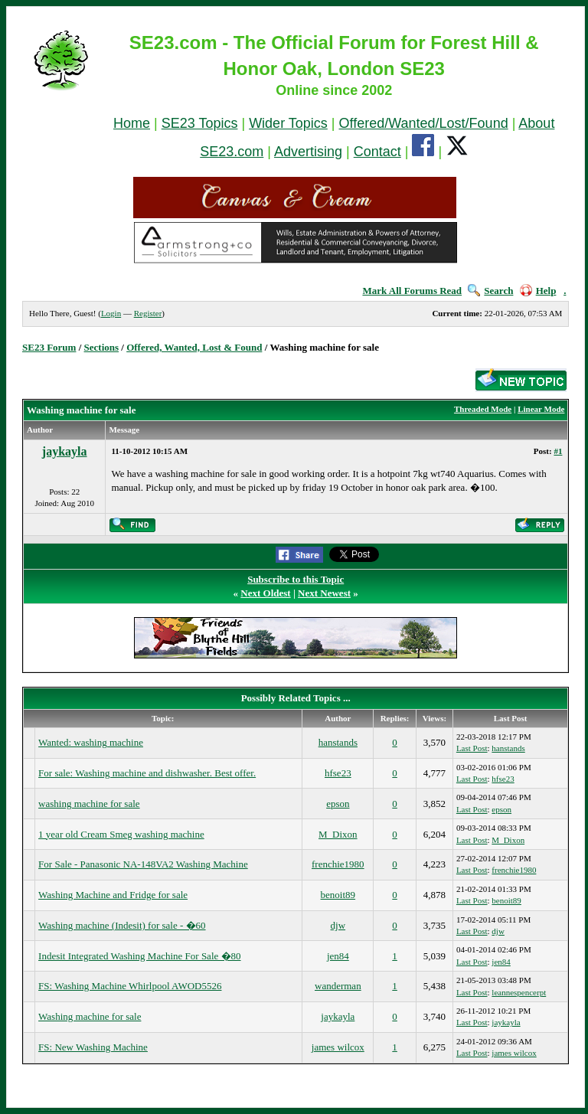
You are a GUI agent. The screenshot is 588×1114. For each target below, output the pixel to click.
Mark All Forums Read (412, 290)
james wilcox (338, 1047)
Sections (101, 347)
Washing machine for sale (89, 1016)
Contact (377, 151)
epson (337, 803)
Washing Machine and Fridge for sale (113, 894)
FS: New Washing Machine (93, 1047)
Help (538, 290)
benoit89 (338, 894)
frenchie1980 (338, 864)
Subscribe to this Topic (295, 579)
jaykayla (64, 451)
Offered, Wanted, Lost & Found (194, 347)
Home (131, 123)
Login (111, 313)
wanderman (338, 985)
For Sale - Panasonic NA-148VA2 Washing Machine (143, 864)
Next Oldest (265, 593)
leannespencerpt (519, 992)
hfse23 (338, 773)
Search (490, 290)
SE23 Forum (49, 347)
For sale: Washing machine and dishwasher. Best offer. (147, 773)
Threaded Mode (482, 408)
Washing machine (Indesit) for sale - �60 (121, 925)
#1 (558, 451)
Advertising (308, 151)
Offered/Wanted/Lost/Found (423, 123)
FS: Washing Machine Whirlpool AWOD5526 (129, 985)
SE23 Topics (200, 123)
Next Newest (324, 593)
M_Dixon (338, 834)
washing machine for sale (88, 803)
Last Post (472, 748)
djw (338, 925)
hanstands (338, 742)
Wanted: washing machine (90, 742)
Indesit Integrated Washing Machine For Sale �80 (139, 956)
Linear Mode (541, 408)
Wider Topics (288, 123)
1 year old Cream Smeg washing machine (121, 834)
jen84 (338, 956)
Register (148, 313)
